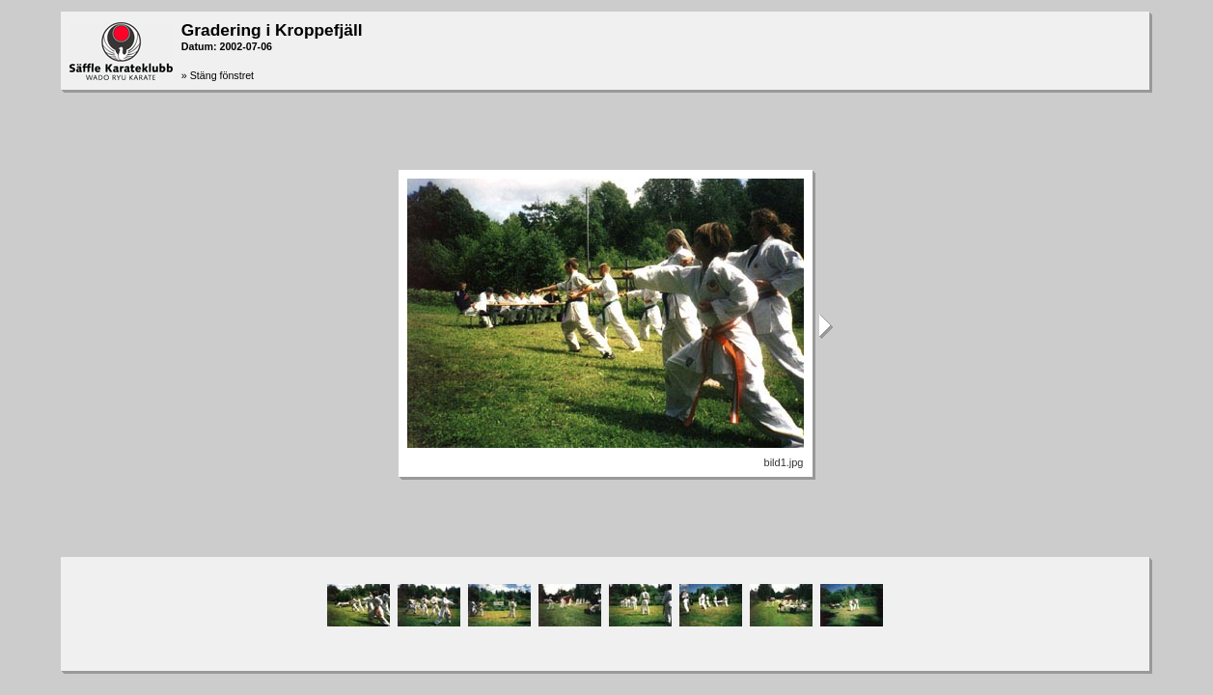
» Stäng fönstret (217, 75)
